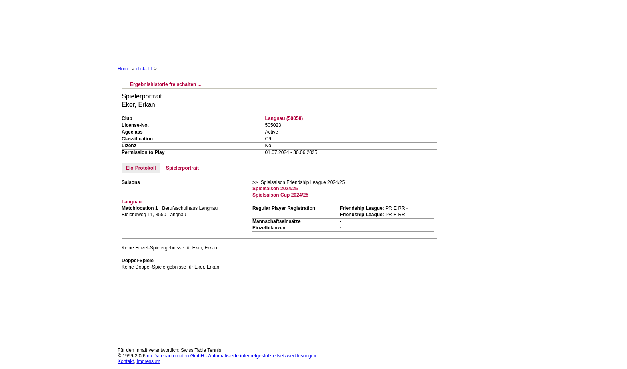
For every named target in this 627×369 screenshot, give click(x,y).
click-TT (144, 69)
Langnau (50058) (284, 118)
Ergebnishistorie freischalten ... (166, 84)
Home (124, 69)
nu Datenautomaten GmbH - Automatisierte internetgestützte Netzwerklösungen (231, 356)
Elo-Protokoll (141, 168)
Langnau (132, 202)
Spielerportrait (182, 168)
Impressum (148, 361)
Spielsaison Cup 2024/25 (280, 195)
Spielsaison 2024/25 (275, 188)
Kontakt (126, 361)
